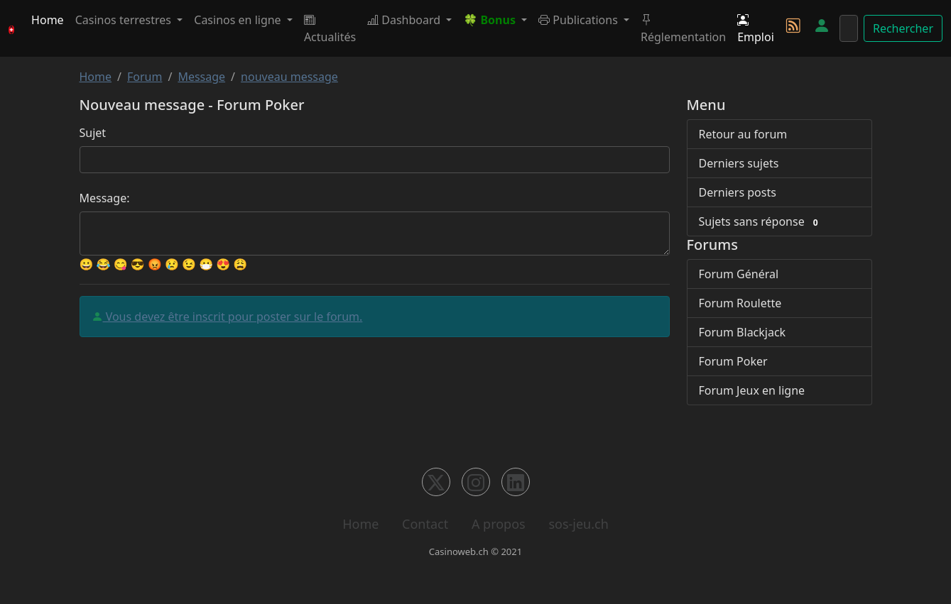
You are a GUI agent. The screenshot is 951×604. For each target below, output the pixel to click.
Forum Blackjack (742, 332)
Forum (144, 76)
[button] (495, 20)
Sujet (93, 133)
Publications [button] (579, 20)
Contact (425, 523)
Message (201, 76)
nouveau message (289, 76)
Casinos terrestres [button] (125, 20)
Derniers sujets (739, 163)
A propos (499, 523)
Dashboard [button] (405, 20)
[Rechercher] (848, 28)
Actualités (330, 28)
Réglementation (683, 28)
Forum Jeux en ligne (752, 390)
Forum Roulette (740, 303)
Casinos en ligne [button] (239, 20)
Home (47, 20)
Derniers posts (737, 192)
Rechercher (903, 28)
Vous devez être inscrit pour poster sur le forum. (233, 316)
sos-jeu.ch (578, 523)
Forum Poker (733, 361)
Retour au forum (743, 134)
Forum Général (739, 274)
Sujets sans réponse (761, 222)
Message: (105, 198)
